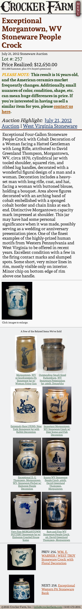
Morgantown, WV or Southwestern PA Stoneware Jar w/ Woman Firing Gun (26, 379)
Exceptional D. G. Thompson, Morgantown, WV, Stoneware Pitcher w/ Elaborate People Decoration (27, 483)
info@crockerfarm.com (48, 606)
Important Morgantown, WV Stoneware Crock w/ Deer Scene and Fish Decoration (57, 430)
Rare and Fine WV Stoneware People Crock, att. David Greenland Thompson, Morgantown (56, 535)
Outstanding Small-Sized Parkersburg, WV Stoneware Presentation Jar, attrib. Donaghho (52, 379)
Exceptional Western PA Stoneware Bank (58, 589)
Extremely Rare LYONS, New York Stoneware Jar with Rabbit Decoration (26, 429)
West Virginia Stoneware (50, 126)
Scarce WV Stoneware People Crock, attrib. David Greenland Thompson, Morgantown (55, 483)
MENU (78, 8)
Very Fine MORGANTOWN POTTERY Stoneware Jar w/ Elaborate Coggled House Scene (26, 535)
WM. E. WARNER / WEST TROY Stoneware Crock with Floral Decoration (58, 557)
